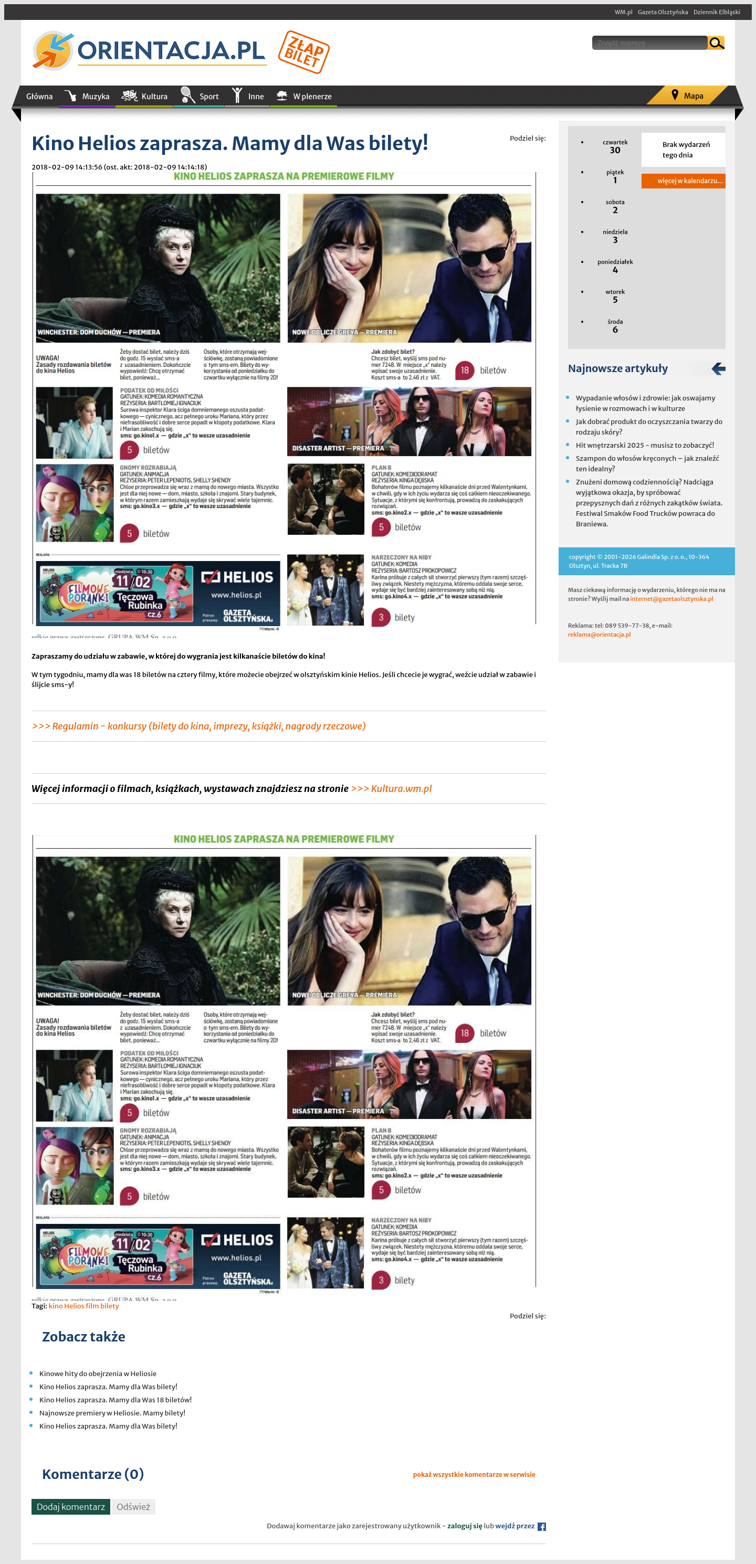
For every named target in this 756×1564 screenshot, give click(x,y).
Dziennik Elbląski (717, 12)
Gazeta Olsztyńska (663, 12)
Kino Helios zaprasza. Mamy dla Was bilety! (108, 1386)
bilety (109, 1306)
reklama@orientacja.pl (599, 634)
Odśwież (134, 1507)
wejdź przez (521, 1525)
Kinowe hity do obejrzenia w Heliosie (97, 1373)
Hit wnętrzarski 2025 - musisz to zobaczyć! (645, 445)
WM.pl (624, 12)
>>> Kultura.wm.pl (391, 789)
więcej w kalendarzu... (690, 181)
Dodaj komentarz (71, 1507)
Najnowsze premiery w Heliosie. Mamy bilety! (112, 1413)
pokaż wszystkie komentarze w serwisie (474, 1474)
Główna (39, 96)
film (92, 1306)
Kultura (155, 96)
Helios (74, 1306)
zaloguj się (464, 1525)
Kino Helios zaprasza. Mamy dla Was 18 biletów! (115, 1400)
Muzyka (96, 96)
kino (55, 1306)
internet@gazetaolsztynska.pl (671, 599)
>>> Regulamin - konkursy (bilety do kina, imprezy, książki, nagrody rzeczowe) (199, 726)
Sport (209, 96)
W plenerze (312, 96)
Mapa (694, 96)
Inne (256, 96)
